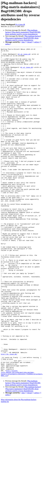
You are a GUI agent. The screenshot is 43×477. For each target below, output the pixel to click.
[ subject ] (36, 42)
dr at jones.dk (20, 24)
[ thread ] (29, 42)
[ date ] (23, 42)
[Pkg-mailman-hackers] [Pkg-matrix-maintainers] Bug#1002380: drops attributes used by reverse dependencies (23, 32)
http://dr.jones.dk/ (9, 415)
